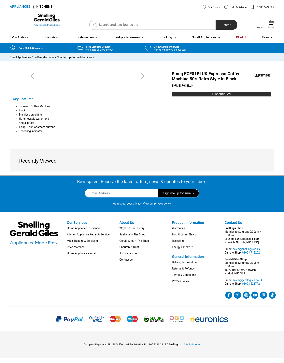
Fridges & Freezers (127, 42)
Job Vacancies (128, 258)
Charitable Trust (129, 252)
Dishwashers (86, 42)
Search (219, 25)
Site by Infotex (192, 349)
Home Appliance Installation (84, 233)
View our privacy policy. (157, 208)
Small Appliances (204, 42)
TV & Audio (18, 42)
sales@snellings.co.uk (246, 254)
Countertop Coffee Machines (74, 62)
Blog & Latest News (184, 239)
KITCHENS (44, 7)
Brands (267, 42)
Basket (271, 24)
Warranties (178, 233)
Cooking (166, 42)
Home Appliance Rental (81, 258)
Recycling (178, 245)
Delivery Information (184, 267)
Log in (260, 24)
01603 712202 (251, 257)
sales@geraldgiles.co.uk (248, 285)
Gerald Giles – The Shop (134, 245)
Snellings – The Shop (132, 239)
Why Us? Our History (132, 233)
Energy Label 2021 (183, 252)
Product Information (188, 228)
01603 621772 (251, 288)
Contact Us (233, 228)
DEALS (241, 42)
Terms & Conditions (184, 280)
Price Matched (76, 252)
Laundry (51, 42)
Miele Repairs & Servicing (82, 245)
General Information (188, 262)
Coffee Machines (44, 62)
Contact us (126, 264)
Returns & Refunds (183, 273)
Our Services (77, 228)
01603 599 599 (262, 7)
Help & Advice (235, 7)
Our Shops (211, 7)
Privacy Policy (180, 286)
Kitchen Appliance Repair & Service (88, 239)
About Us (127, 228)
